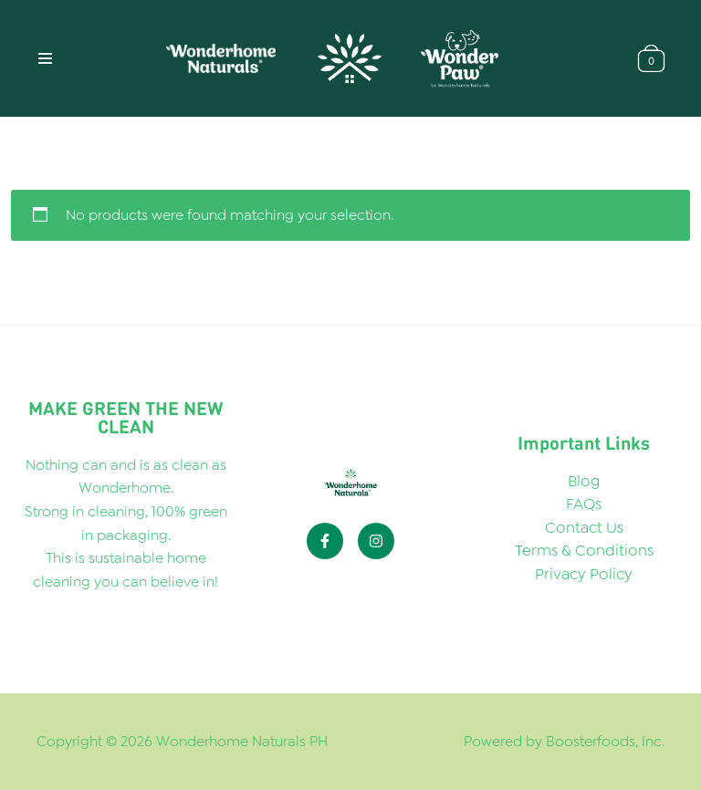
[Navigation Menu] (45, 58)
